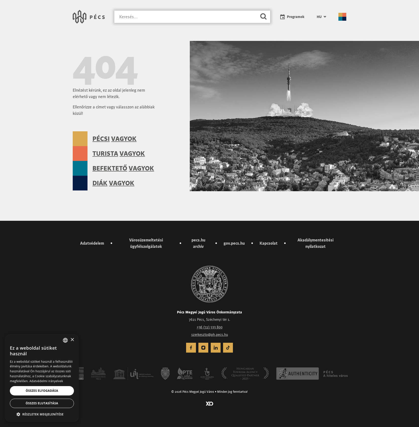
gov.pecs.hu (234, 243)
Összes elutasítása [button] (42, 403)
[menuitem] (321, 17)
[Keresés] (185, 17)
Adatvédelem (92, 243)
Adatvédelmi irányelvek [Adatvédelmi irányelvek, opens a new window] (46, 381)
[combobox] (65, 340)
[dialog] (42, 378)
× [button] (72, 340)
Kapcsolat (269, 243)
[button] (42, 414)
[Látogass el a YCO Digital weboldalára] (209, 403)
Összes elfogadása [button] (42, 391)
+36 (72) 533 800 (210, 327)
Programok (295, 17)
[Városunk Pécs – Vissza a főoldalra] (89, 17)
